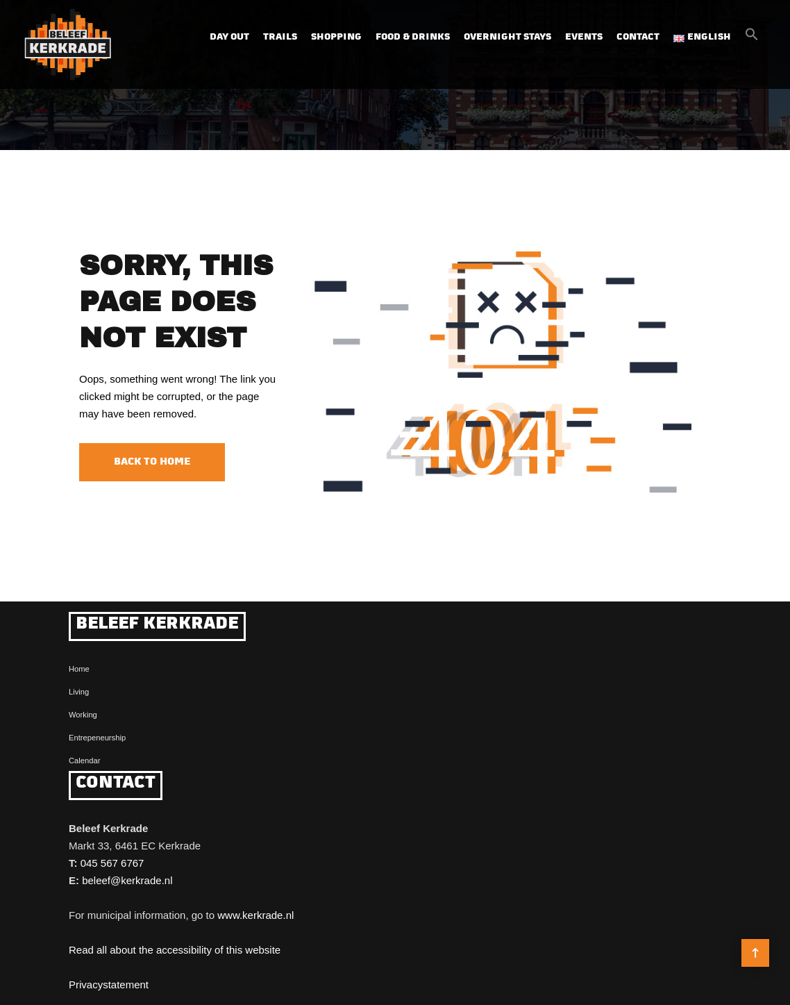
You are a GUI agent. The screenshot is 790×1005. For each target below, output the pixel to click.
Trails (280, 37)
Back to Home (152, 462)
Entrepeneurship (97, 737)
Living (79, 692)
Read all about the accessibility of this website (174, 950)
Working (83, 715)
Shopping (336, 37)
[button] (752, 38)
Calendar (84, 760)
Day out (229, 37)
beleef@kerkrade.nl (127, 880)
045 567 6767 (112, 863)
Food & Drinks (413, 37)
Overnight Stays (507, 37)
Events (584, 37)
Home (79, 669)
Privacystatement (109, 984)
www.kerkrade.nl (255, 915)
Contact (637, 37)
